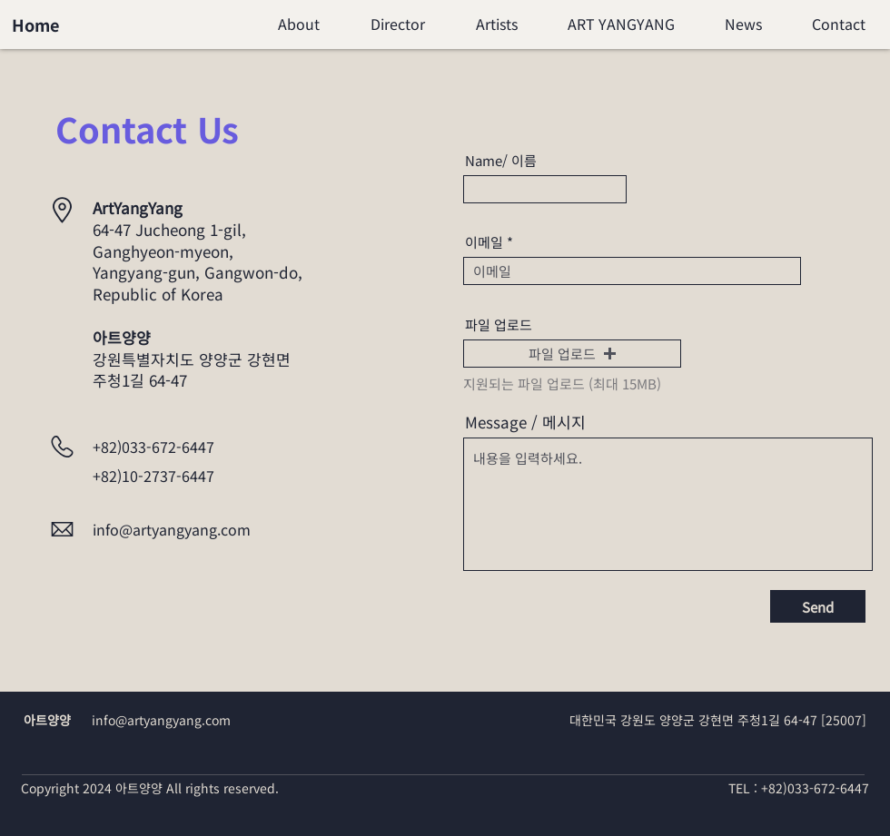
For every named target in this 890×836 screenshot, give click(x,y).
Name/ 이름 (501, 160)
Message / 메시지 (525, 421)
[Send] (817, 606)
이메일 (484, 242)
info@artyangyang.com (172, 529)
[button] (572, 353)
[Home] (35, 24)
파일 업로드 (498, 324)
